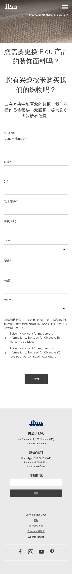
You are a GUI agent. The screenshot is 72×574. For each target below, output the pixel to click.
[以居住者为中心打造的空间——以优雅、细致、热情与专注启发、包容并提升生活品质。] (11, 6)
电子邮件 (10, 201)
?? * (7, 241)
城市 (7, 261)
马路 (7, 280)
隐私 (36, 520)
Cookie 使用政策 (36, 531)
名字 (7, 162)
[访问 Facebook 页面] (20, 552)
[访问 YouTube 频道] (41, 552)
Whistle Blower (36, 537)
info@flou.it (40, 466)
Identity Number (15, 138)
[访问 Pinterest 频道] (52, 552)
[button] (36, 379)
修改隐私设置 (36, 526)
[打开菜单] (65, 6)
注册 (36, 493)
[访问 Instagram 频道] (30, 552)
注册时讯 (36, 475)
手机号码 (10, 221)
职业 (7, 300)
